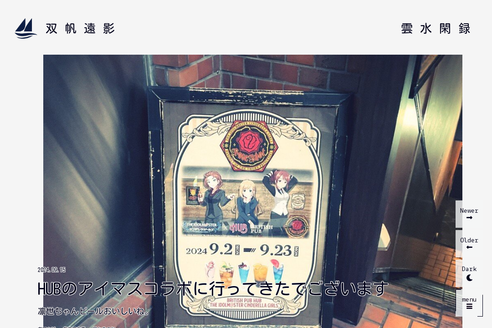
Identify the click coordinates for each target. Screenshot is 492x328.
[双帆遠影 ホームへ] (68, 28)
